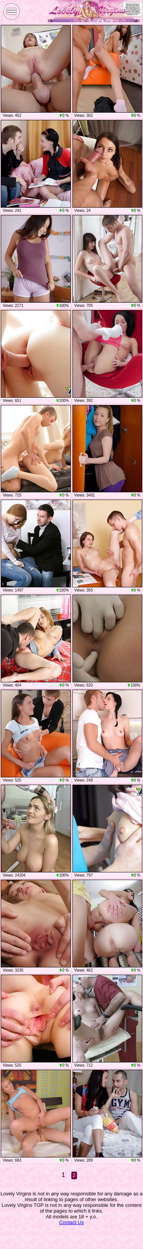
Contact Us (71, 1222)
